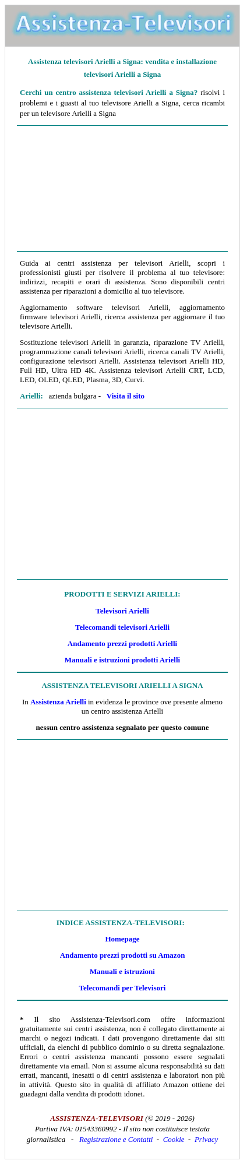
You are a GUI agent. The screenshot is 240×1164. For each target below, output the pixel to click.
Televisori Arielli (122, 610)
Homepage (122, 938)
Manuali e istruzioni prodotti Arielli (122, 659)
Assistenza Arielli (58, 701)
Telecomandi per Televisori (122, 987)
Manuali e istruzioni (122, 971)
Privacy (206, 1139)
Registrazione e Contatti (116, 1139)
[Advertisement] (122, 188)
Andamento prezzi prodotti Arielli (122, 643)
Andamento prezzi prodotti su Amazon (122, 955)
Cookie (174, 1139)
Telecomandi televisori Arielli (122, 627)
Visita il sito (125, 395)
